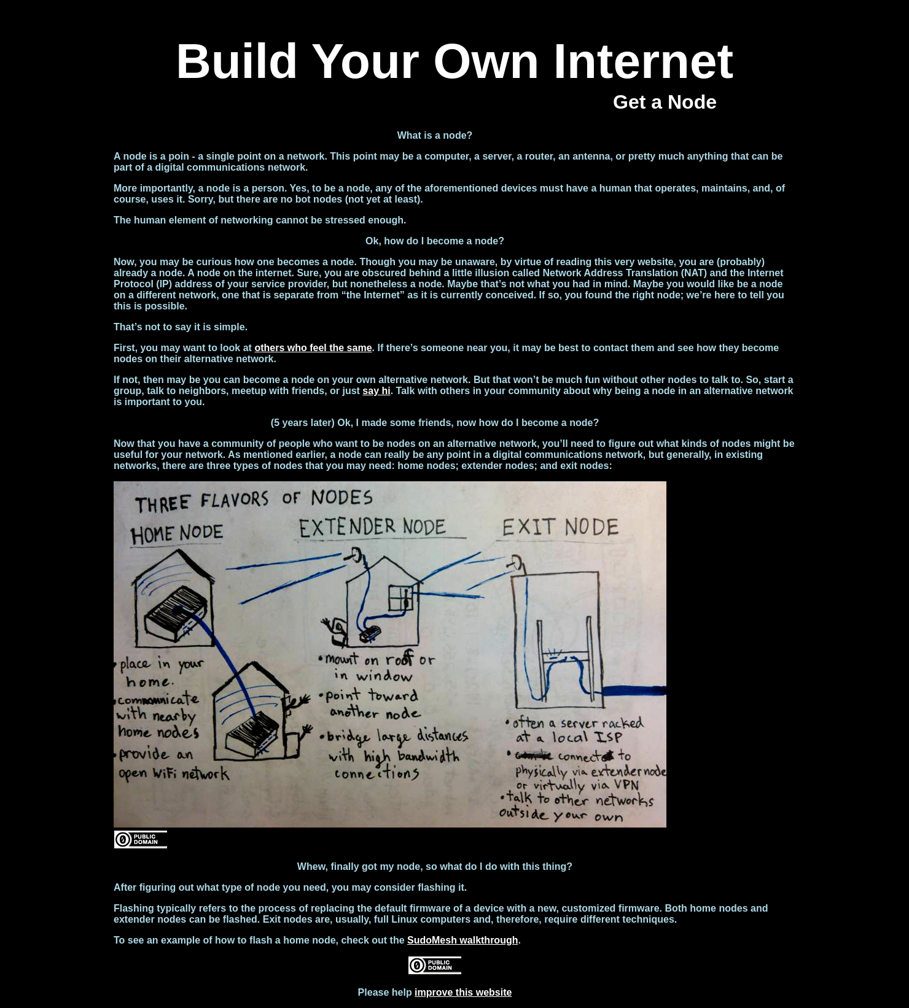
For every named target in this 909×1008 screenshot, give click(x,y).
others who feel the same (313, 348)
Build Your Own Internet (454, 61)
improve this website (463, 992)
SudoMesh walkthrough (462, 940)
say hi (376, 391)
